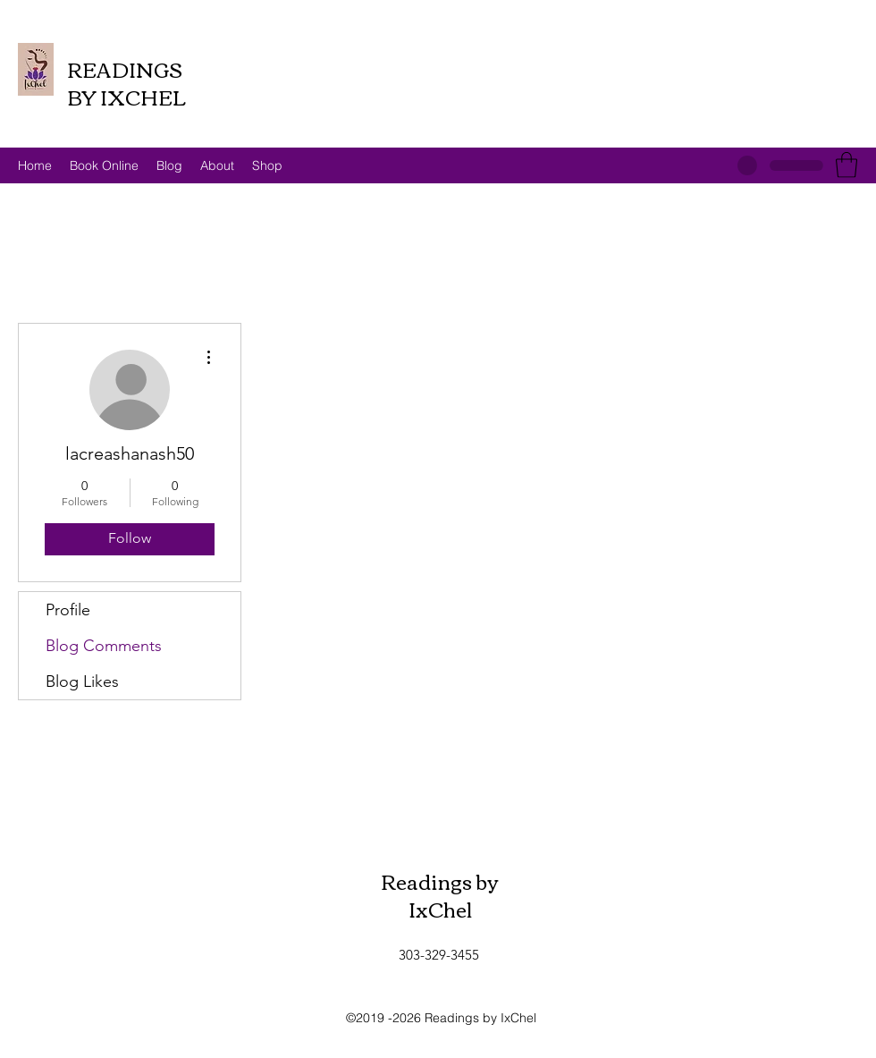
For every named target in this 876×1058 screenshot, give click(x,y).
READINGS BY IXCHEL (126, 82)
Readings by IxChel (440, 895)
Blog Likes (82, 681)
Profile (68, 610)
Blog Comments (104, 646)
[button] (846, 165)
